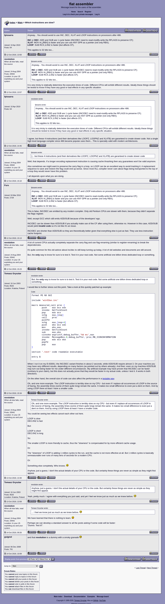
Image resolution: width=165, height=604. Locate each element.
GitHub (95, 600)
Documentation (80, 596)
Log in (97, 14)
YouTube (102, 600)
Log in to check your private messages (78, 14)
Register (88, 12)
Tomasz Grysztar (80, 600)
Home (73, 12)
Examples (91, 596)
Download (68, 596)
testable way (108, 378)
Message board (103, 596)
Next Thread (152, 568)
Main (20, 22)
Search (80, 12)
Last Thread (141, 568)
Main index (58, 596)
